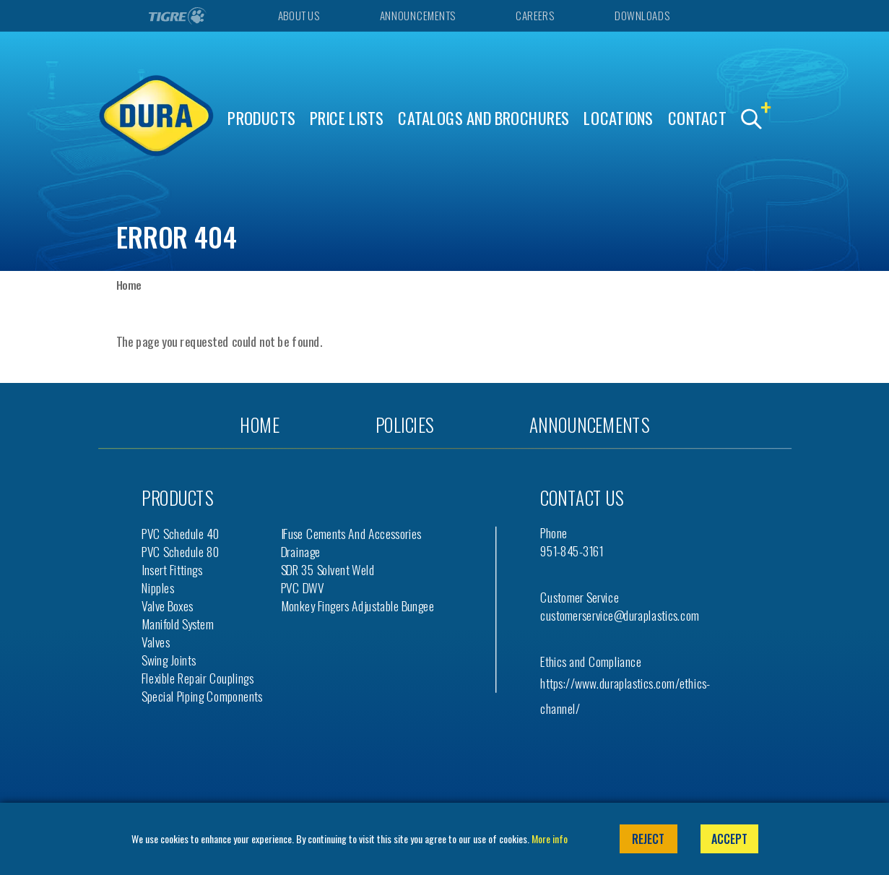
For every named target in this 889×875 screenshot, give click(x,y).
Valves (156, 642)
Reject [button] (648, 839)
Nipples (158, 588)
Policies (404, 424)
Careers (535, 15)
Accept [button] (729, 839)
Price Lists (347, 118)
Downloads (642, 15)
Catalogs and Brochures (484, 118)
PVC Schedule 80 (181, 552)
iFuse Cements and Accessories (351, 534)
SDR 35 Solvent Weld (328, 570)
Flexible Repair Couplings (197, 678)
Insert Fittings (172, 570)
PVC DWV (302, 588)
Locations (618, 118)
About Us (298, 15)
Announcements (417, 15)
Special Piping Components (202, 696)
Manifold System (178, 624)
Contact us (581, 497)
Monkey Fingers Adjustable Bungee (358, 606)
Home (129, 285)
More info (550, 838)
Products (261, 118)
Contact (697, 118)
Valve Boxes (167, 606)
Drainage (301, 552)
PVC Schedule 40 (181, 534)
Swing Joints (169, 660)
